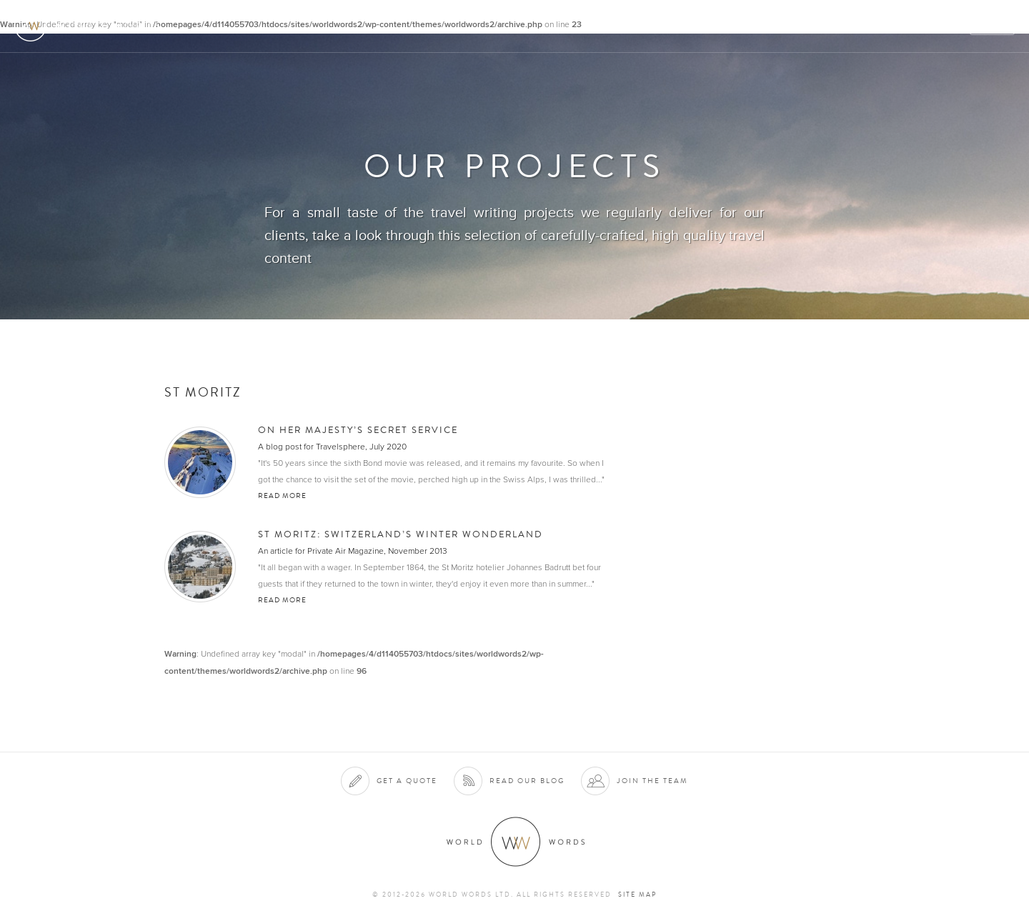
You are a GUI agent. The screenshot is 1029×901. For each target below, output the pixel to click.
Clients (726, 26)
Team (841, 26)
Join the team (652, 780)
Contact (893, 26)
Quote (993, 26)
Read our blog (527, 780)
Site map (637, 894)
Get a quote (407, 780)
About (611, 26)
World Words (91, 25)
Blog (946, 26)
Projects (787, 26)
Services (667, 26)
